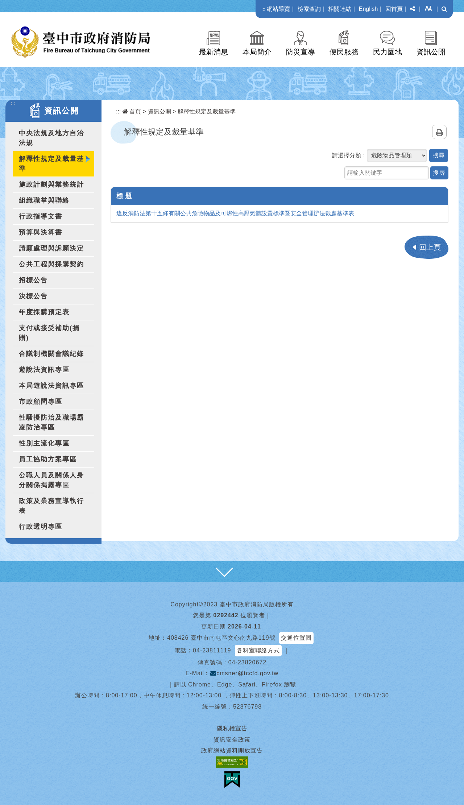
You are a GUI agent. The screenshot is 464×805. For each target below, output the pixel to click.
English (368, 9)
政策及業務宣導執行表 (51, 505)
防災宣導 (300, 52)
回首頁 (394, 9)
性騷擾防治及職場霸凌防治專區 (51, 422)
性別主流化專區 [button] (44, 443)
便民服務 (344, 52)
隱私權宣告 (232, 728)
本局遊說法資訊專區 (51, 385)
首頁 (132, 111)
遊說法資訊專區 (44, 369)
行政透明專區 (40, 526)
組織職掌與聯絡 (44, 200)
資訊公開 (431, 52)
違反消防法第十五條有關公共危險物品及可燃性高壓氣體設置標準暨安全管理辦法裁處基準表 (235, 213)
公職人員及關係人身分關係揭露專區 (51, 480)
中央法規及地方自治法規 (51, 137)
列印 (439, 132)
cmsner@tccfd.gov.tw (244, 673)
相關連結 (339, 9)
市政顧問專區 (40, 401)
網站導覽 (278, 9)
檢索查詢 (309, 9)
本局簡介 (257, 52)
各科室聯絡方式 (258, 650)
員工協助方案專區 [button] (48, 459)
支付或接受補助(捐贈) (49, 332)
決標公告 (33, 296)
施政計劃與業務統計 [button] (51, 184)
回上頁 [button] (430, 247)
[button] (412, 9)
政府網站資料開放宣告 (232, 750)
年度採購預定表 (44, 312)
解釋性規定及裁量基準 (51, 163)
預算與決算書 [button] (40, 232)
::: (263, 9)
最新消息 (213, 52)
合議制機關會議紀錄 (51, 353)
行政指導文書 (40, 216)
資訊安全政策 (232, 739)
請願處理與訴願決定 (51, 248)
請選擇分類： (349, 155)
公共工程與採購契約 (51, 264)
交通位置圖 (296, 638)
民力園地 (387, 52)
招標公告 (33, 280)
